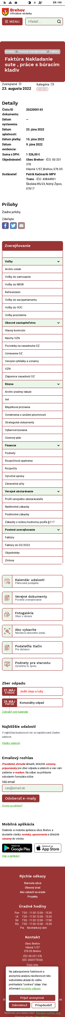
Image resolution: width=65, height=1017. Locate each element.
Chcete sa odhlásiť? (12, 792)
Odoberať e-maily (20, 785)
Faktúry (42, 76)
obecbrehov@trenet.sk (32, 960)
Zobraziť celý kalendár (15, 698)
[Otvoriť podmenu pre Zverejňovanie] (58, 241)
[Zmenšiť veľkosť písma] (35, 2)
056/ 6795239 (32, 956)
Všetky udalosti (11, 729)
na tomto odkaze (31, 988)
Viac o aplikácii (10, 842)
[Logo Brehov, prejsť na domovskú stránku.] (32, 12)
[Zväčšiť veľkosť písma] (40, 2)
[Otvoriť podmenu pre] (58, 248)
